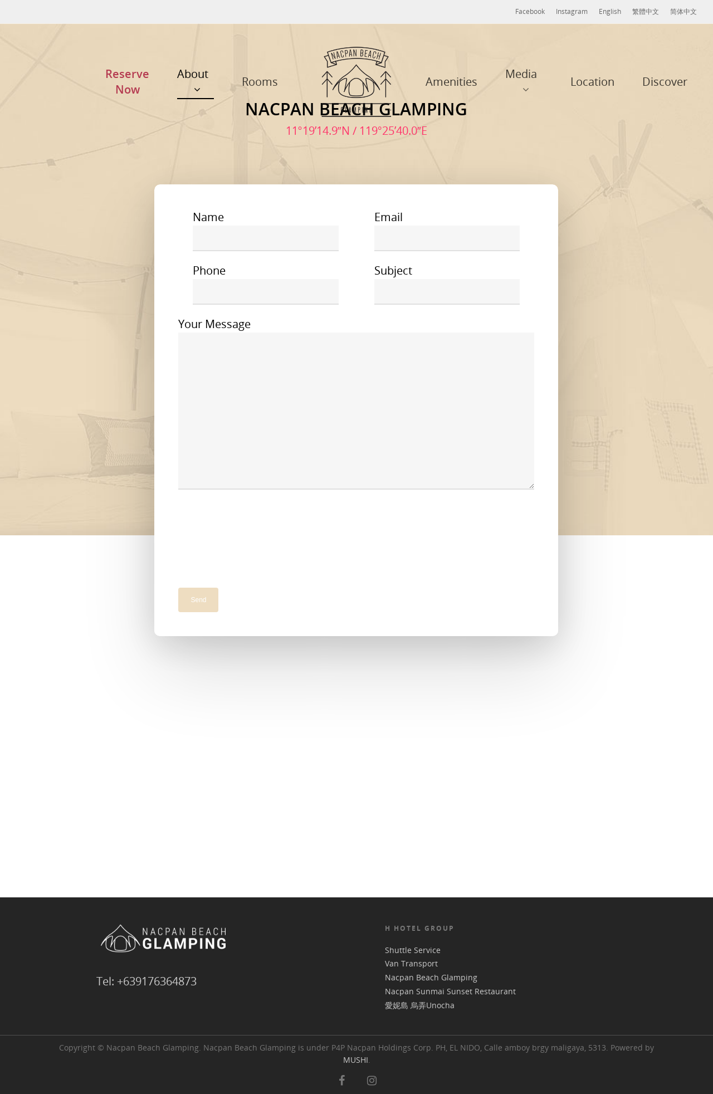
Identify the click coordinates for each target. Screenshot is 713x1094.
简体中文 (683, 11)
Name (266, 230)
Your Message (356, 405)
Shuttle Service (413, 950)
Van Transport (411, 964)
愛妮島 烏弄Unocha (420, 1005)
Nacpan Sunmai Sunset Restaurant (450, 992)
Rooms (260, 81)
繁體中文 (645, 11)
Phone (266, 284)
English (610, 11)
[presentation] (263, 532)
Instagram (572, 11)
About (192, 81)
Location (592, 81)
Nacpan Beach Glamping (431, 978)
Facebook (530, 11)
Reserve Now (127, 81)
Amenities (451, 81)
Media (521, 81)
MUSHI (355, 1059)
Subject (447, 284)
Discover (664, 81)
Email (447, 230)
